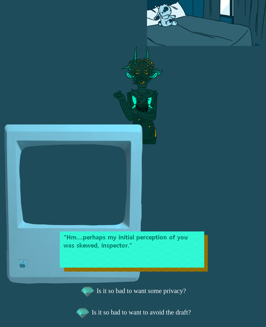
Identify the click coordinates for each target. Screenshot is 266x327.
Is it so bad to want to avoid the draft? (133, 312)
